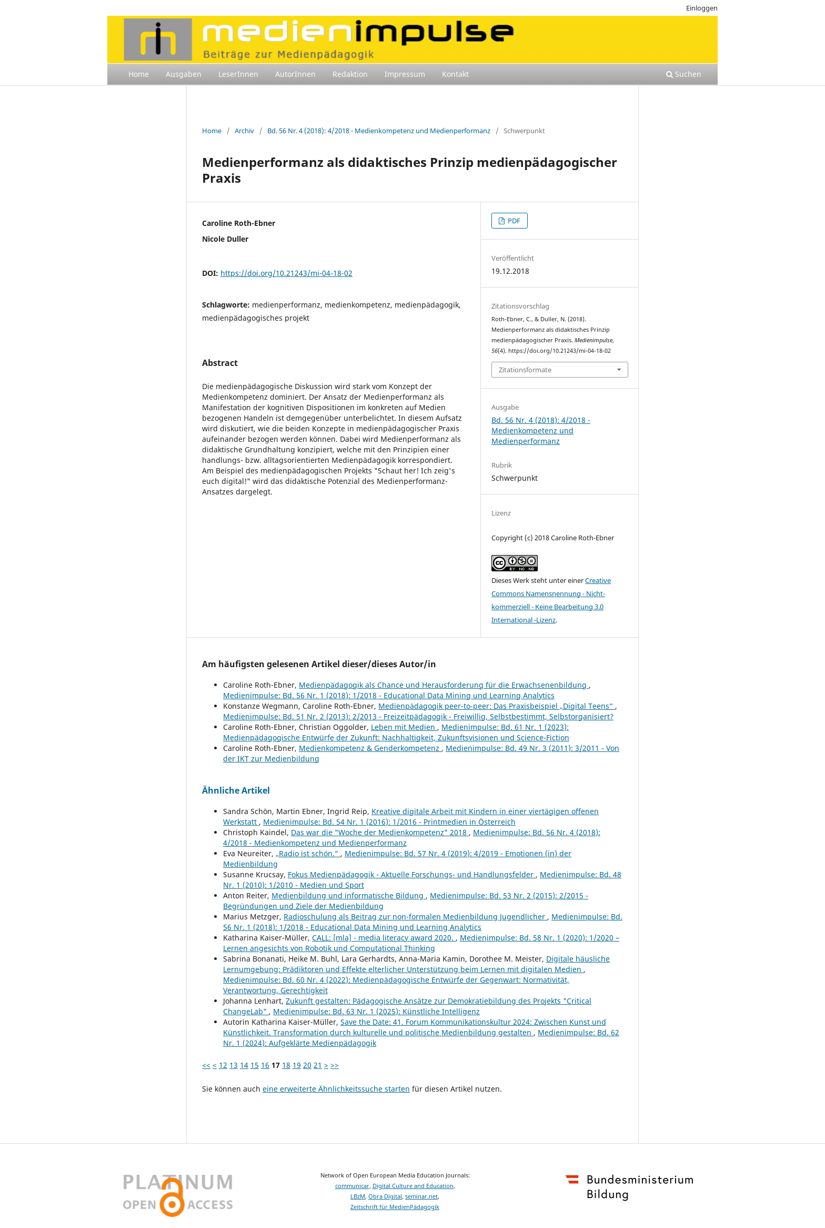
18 (286, 1065)
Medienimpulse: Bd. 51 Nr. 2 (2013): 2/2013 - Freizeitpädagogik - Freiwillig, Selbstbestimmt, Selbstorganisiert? (418, 716)
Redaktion (350, 74)
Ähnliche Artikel (236, 790)
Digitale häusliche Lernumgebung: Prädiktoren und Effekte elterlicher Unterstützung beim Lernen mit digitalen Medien (416, 964)
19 (297, 1065)
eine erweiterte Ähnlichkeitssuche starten (336, 1089)
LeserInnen (238, 74)
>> (334, 1065)
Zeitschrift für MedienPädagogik (394, 1207)
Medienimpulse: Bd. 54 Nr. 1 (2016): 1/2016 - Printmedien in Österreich (389, 822)
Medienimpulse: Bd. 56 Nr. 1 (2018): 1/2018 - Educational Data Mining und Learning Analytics (389, 695)
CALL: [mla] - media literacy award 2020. (384, 938)
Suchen (683, 74)
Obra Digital (385, 1196)
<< (206, 1065)
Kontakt (455, 74)
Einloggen (702, 8)
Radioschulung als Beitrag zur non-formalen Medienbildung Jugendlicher (415, 917)
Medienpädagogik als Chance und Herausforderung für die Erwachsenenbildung (444, 685)
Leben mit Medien (404, 727)
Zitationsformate (525, 369)
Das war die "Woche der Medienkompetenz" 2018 (380, 832)
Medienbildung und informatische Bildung (348, 895)
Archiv (244, 130)
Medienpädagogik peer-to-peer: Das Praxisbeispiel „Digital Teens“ (496, 706)
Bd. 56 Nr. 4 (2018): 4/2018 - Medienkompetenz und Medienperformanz (378, 130)
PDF (513, 220)
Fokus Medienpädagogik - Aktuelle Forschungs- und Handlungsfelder (412, 874)
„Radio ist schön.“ (308, 853)
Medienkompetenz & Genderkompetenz (370, 748)
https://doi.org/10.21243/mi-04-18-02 (286, 273)
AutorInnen (295, 74)
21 (318, 1065)
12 (223, 1065)
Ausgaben (184, 74)
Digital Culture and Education (413, 1186)
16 (265, 1065)
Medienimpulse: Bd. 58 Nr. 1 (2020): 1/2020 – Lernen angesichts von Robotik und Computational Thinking (421, 943)
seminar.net (421, 1196)
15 (254, 1065)
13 (233, 1065)
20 (307, 1065)
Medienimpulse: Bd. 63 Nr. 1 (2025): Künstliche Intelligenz (376, 1011)
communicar (352, 1186)
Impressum (405, 74)
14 (244, 1065)
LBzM (357, 1196)
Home (138, 74)
